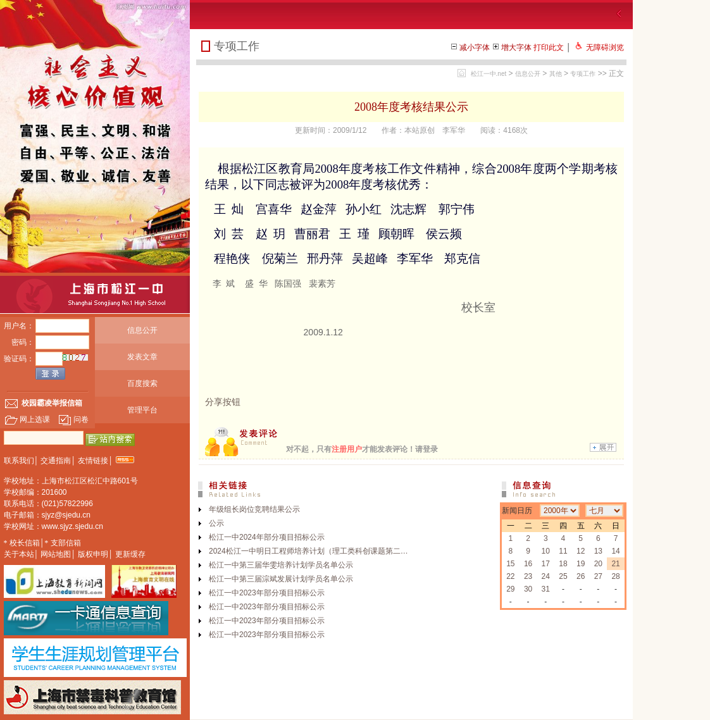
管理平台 (142, 410)
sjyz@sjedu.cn (66, 515)
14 (615, 551)
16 (528, 563)
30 (528, 589)
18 (563, 563)
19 (580, 563)
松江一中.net (489, 73)
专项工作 (582, 73)
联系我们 (19, 460)
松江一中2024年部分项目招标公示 (267, 537)
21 (615, 563)
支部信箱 (66, 542)
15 (510, 563)
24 (546, 576)
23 (528, 576)
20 (598, 563)
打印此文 (548, 47)
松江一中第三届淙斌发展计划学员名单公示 (281, 578)
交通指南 (55, 460)
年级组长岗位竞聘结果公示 (254, 509)
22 (510, 576)
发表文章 (142, 356)
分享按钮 (222, 402)
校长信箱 (24, 542)
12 (580, 551)
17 (546, 563)
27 (598, 576)
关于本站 (19, 554)
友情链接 (93, 460)
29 (510, 589)
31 (546, 589)
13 (598, 551)
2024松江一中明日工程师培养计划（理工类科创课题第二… (308, 551)
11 (563, 551)
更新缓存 (130, 554)
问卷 (73, 419)
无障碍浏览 (605, 47)
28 (615, 576)
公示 (216, 523)
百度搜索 (142, 383)
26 (580, 576)
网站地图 (55, 554)
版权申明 (93, 554)
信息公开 (142, 330)
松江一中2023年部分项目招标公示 (267, 592)
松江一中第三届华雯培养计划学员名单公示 (281, 565)
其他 (555, 73)
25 (563, 576)
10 (546, 551)
